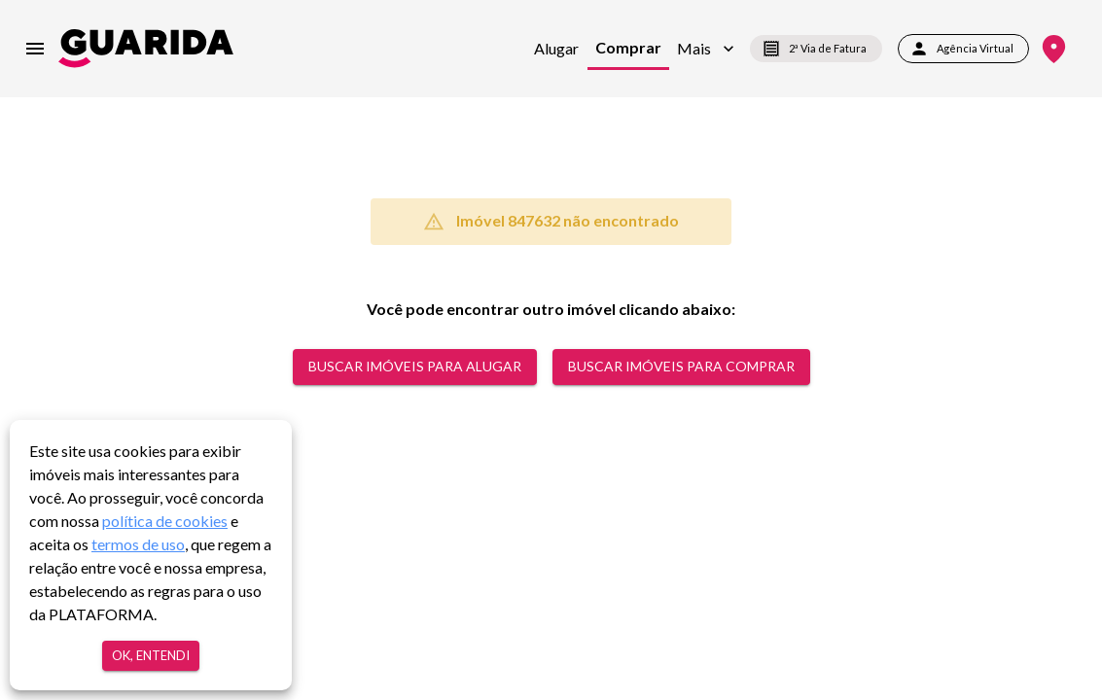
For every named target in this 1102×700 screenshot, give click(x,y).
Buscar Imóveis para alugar (415, 367)
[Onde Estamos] (1054, 49)
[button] (705, 48)
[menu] (35, 48)
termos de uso (138, 544)
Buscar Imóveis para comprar (681, 367)
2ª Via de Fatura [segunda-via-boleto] (816, 48)
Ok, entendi (150, 656)
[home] (145, 48)
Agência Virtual (963, 48)
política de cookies (165, 520)
